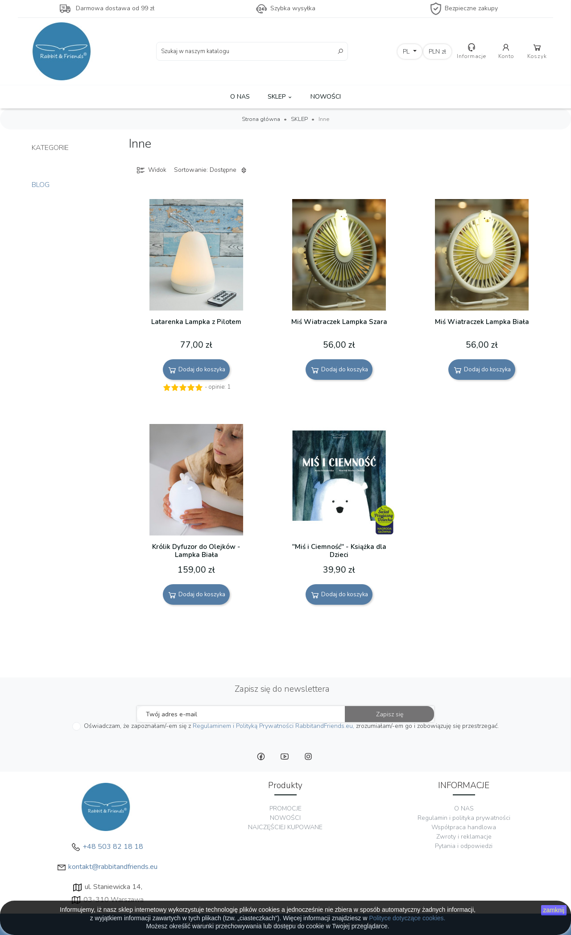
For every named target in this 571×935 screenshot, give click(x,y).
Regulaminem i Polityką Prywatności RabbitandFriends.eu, (273, 726)
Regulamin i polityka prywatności (464, 818)
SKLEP (280, 96)
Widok (150, 170)
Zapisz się (389, 714)
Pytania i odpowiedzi (463, 846)
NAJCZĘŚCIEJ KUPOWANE (285, 827)
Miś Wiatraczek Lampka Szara (339, 322)
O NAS (240, 96)
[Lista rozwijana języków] (410, 51)
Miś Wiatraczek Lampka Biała (482, 322)
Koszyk (537, 51)
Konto (506, 51)
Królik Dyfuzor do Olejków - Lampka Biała (196, 551)
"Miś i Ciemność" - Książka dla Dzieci (339, 551)
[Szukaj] (252, 51)
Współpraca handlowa (463, 827)
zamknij (553, 910)
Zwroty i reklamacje (464, 836)
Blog (41, 185)
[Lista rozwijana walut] (438, 51)
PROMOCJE (285, 808)
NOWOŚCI (325, 96)
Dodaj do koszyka (196, 370)
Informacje (471, 51)
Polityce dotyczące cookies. (407, 918)
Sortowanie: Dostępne (211, 170)
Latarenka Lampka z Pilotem (196, 322)
